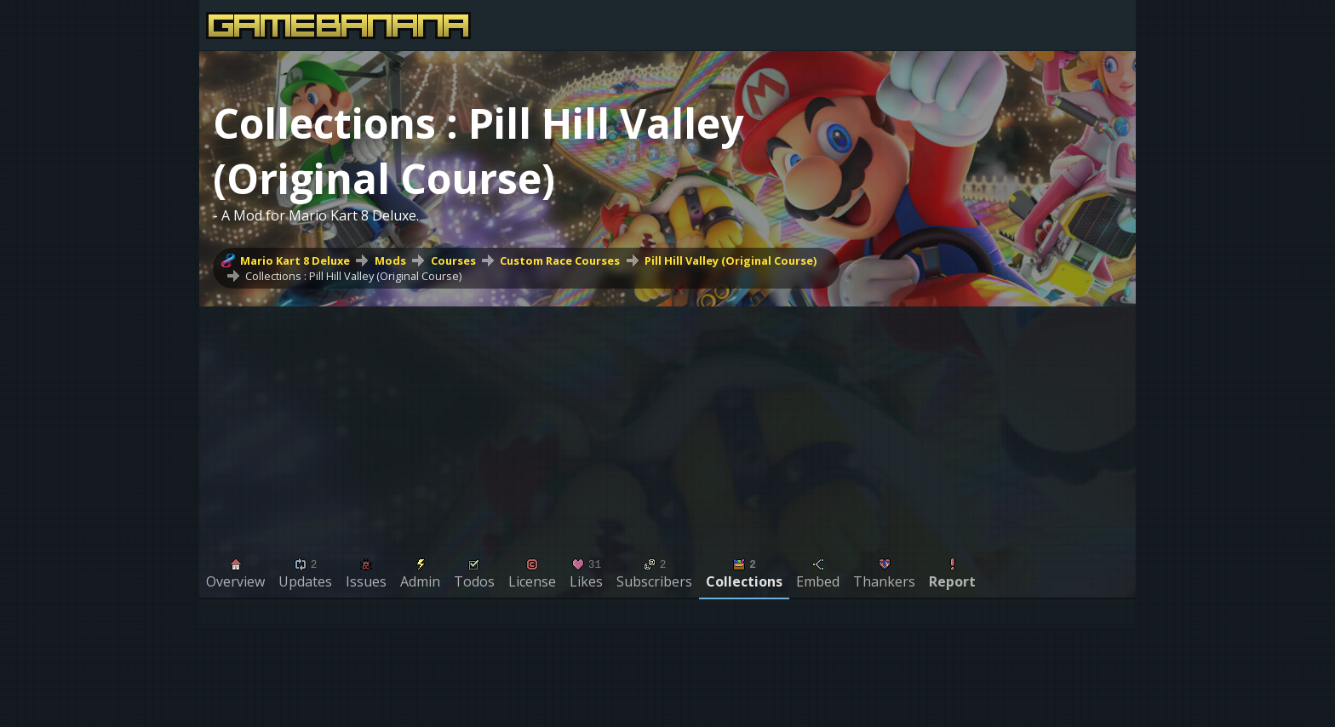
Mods (390, 260)
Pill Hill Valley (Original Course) (730, 260)
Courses (453, 260)
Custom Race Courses (560, 260)
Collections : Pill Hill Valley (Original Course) (353, 275)
